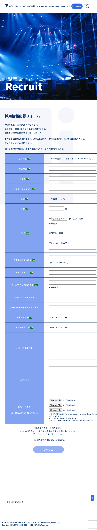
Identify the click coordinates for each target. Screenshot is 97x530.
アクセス (75, 495)
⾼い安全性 (45, 495)
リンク (74, 506)
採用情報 (62, 6)
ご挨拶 (74, 486)
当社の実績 (51, 6)
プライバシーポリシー (76, 500)
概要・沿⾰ (76, 491)
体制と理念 (45, 506)
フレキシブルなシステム (50, 491)
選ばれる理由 (44, 6)
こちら (15, 142)
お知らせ (68, 6)
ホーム (38, 6)
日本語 (86, 7)
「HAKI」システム (48, 486)
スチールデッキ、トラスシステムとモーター (50, 500)
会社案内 (57, 6)
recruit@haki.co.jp (78, 420)
